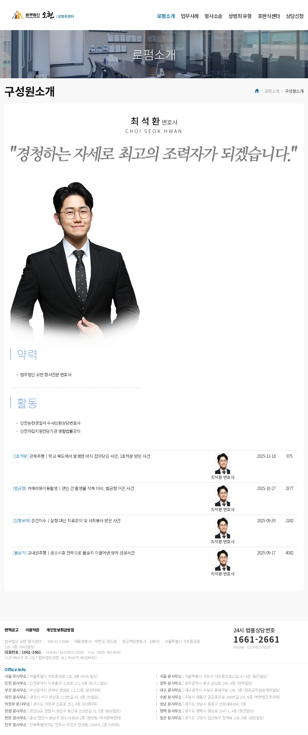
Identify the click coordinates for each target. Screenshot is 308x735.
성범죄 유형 (239, 16)
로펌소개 (166, 16)
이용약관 (32, 630)
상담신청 (294, 16)
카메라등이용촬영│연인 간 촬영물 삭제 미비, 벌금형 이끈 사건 (73, 488)
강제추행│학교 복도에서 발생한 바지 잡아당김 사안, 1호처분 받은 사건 (81, 456)
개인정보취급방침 (60, 630)
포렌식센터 (269, 16)
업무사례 (190, 16)
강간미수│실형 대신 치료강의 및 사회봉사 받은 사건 (67, 520)
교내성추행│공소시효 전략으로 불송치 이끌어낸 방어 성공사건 (73, 553)
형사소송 (213, 16)
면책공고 (11, 630)
